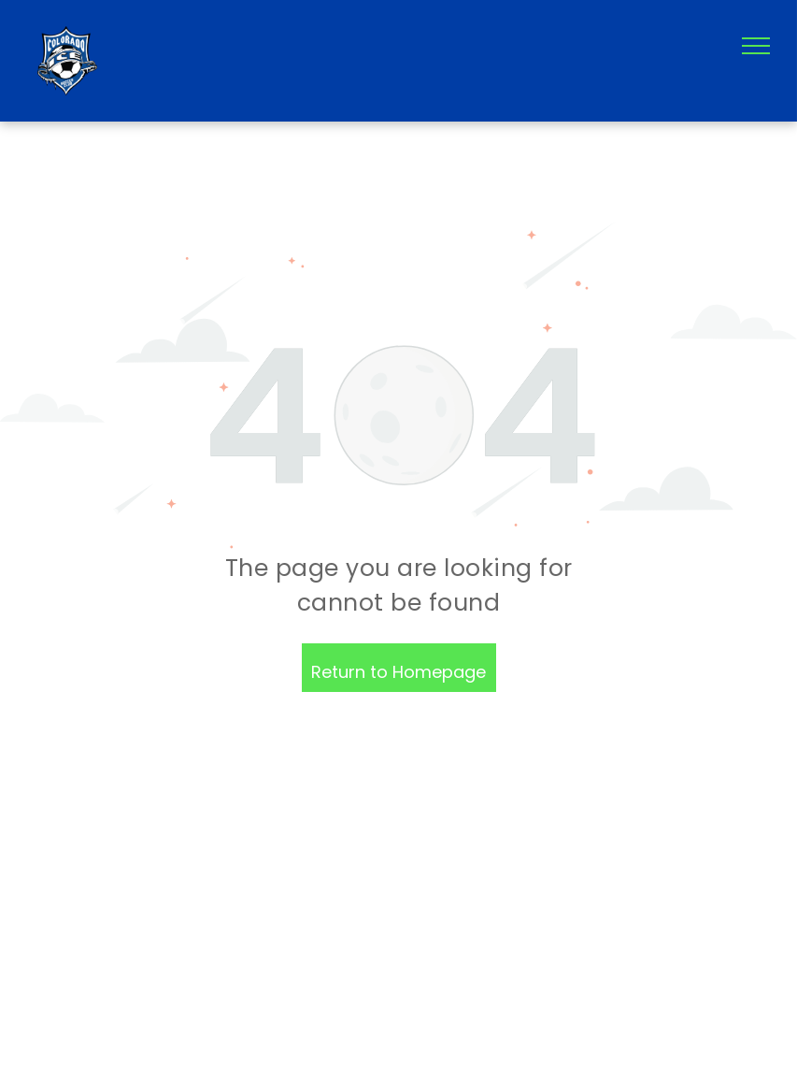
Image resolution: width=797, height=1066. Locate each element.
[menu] (756, 46)
